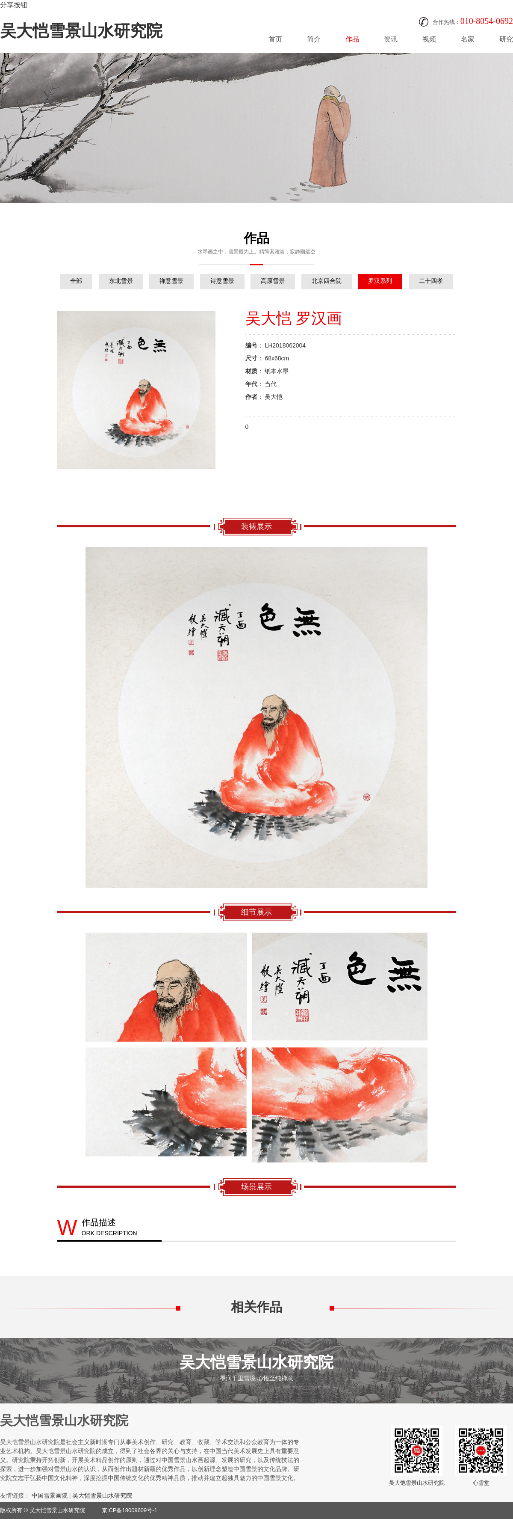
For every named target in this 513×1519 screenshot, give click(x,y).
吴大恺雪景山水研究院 (81, 31)
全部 (76, 280)
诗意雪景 (222, 280)
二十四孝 (431, 280)
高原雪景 (273, 280)
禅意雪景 (171, 280)
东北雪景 (121, 280)
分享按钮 (13, 5)
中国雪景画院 (50, 1495)
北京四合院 (327, 280)
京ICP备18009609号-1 (129, 1510)
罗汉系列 (380, 280)
